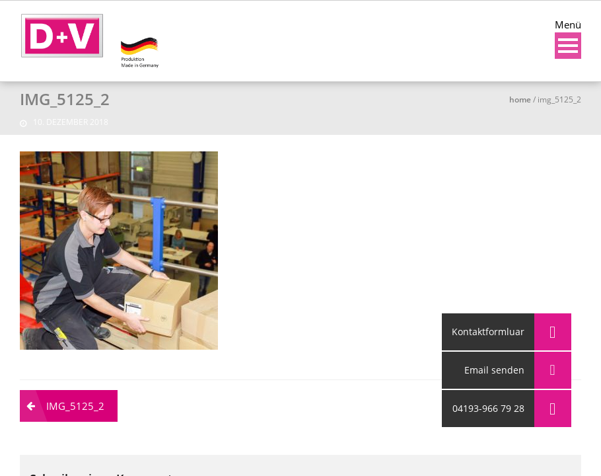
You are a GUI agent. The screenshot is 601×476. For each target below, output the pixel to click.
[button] (552, 408)
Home (520, 99)
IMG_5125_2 (75, 406)
